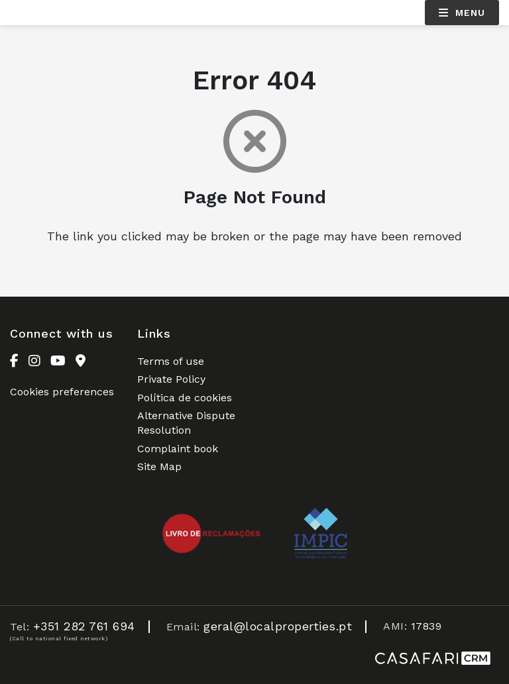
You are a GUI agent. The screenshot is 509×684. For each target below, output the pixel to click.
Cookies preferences (62, 391)
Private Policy (171, 379)
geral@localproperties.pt (277, 626)
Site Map (159, 466)
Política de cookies (184, 397)
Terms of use (170, 361)
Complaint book (177, 448)
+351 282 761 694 (84, 626)
